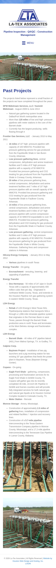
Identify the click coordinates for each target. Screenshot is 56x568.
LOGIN (28, 564)
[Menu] (28, 43)
